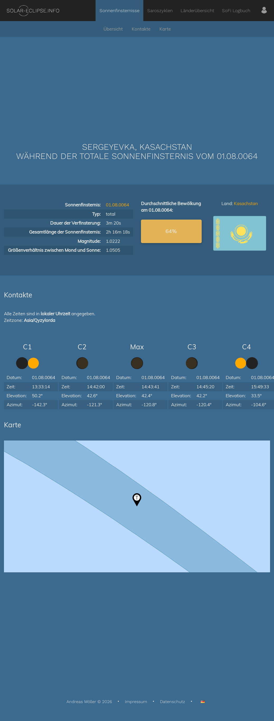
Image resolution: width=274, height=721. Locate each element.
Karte (165, 29)
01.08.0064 (117, 204)
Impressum (136, 701)
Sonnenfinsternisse (119, 10)
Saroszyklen (160, 10)
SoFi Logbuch (236, 10)
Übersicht (113, 29)
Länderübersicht (197, 10)
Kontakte (141, 29)
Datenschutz (172, 701)
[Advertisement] (137, 82)
